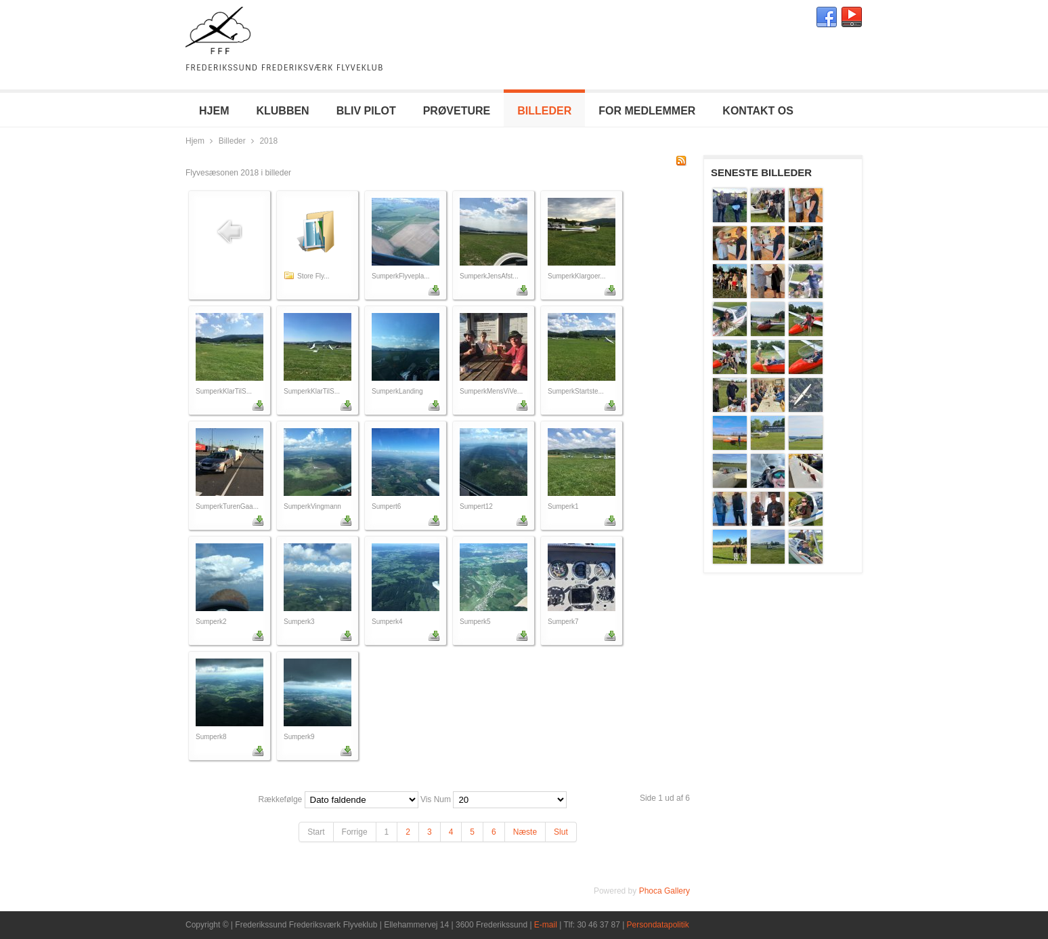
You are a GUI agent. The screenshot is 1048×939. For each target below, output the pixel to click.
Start (315, 832)
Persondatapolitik (658, 925)
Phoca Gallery (664, 891)
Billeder (232, 141)
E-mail (545, 925)
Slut (561, 832)
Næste (525, 832)
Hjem (194, 141)
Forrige (355, 832)
